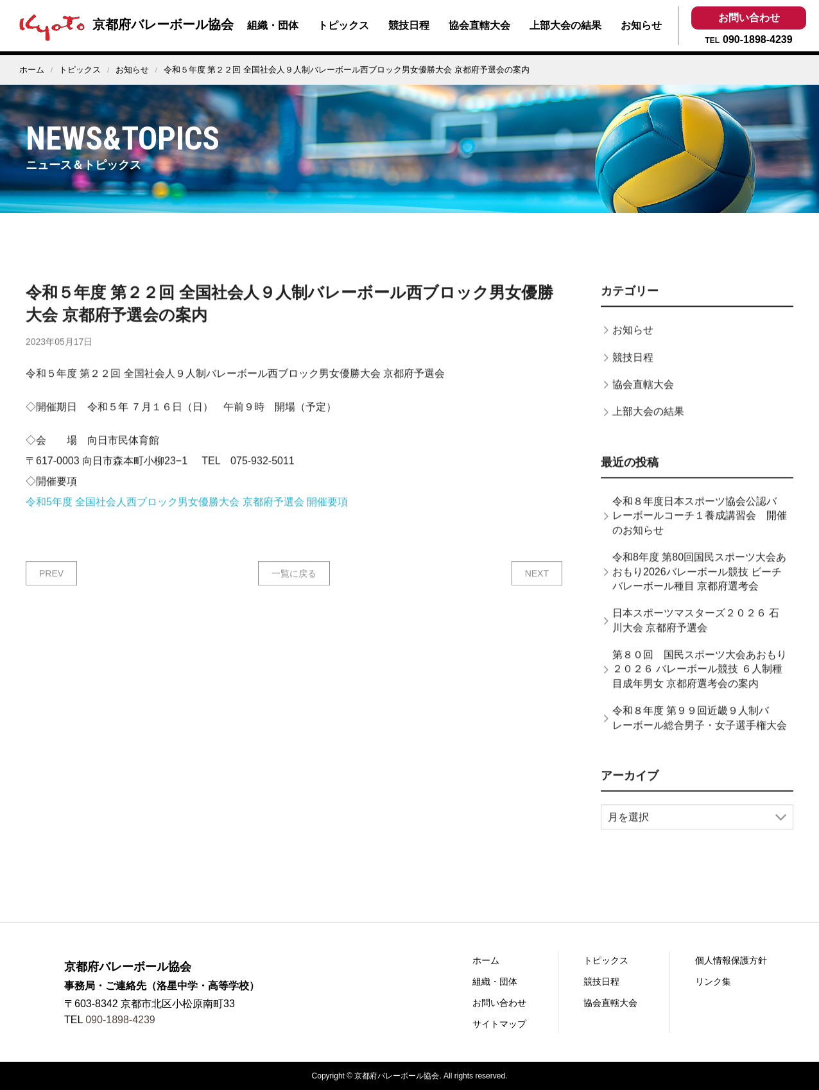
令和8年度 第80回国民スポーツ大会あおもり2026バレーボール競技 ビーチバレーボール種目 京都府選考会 (699, 594)
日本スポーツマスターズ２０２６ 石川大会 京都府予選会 (695, 642)
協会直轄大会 (479, 25)
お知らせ (641, 25)
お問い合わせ (749, 17)
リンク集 (713, 981)
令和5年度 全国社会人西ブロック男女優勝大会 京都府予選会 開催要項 (187, 523)
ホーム (31, 69)
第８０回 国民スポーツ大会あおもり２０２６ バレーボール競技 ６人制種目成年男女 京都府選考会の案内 (699, 691)
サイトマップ (499, 1024)
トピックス (343, 25)
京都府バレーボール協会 (123, 24)
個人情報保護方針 (731, 960)
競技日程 (408, 25)
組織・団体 (272, 25)
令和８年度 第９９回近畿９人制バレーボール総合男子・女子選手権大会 (699, 739)
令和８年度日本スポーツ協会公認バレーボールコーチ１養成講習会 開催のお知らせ (699, 537)
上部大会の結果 (565, 25)
